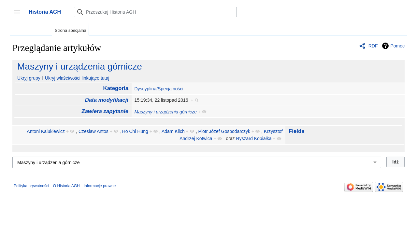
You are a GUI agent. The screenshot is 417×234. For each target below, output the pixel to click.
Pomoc (397, 45)
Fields (297, 131)
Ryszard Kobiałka (254, 138)
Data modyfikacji (106, 100)
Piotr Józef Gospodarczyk (224, 131)
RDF (373, 45)
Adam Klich (173, 131)
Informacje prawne (100, 186)
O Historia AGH (66, 186)
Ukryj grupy (28, 78)
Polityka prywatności (31, 186)
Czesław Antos (93, 131)
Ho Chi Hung (135, 131)
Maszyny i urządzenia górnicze (79, 66)
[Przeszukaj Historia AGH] (155, 12)
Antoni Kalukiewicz (46, 131)
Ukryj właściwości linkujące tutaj (77, 78)
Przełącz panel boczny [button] (19, 15)
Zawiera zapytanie (104, 111)
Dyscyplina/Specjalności (158, 88)
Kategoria (115, 88)
